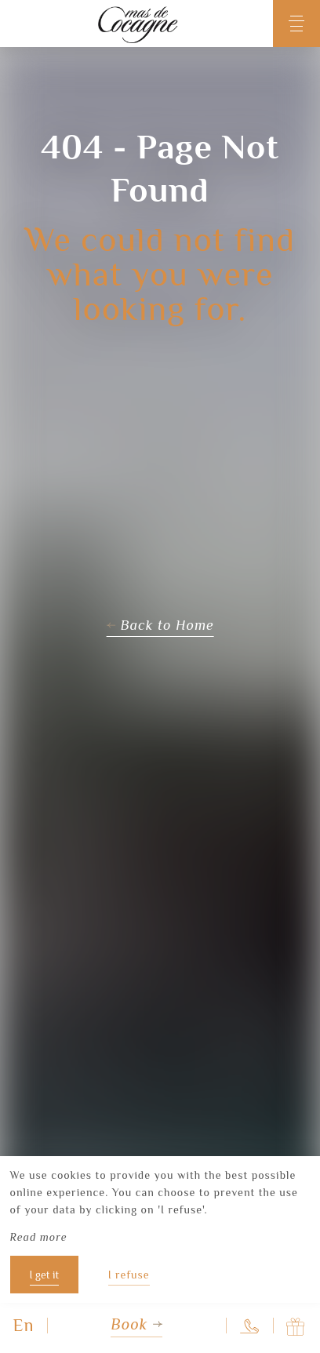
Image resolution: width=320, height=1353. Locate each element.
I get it (45, 1274)
